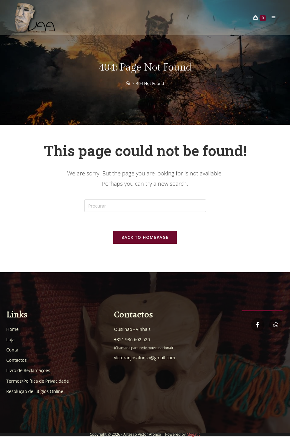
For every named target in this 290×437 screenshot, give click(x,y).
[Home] (128, 83)
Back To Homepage (145, 237)
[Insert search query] (145, 205)
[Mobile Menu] (271, 18)
